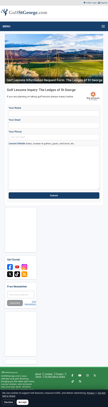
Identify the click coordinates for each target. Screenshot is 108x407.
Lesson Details (41, 143)
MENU (6, 26)
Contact (49, 374)
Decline (8, 402)
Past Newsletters (30, 302)
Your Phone (15, 131)
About (38, 374)
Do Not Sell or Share (55, 376)
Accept (23, 402)
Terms (38, 376)
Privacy (59, 374)
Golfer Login (91, 3)
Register (104, 3)
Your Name (15, 107)
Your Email (14, 119)
